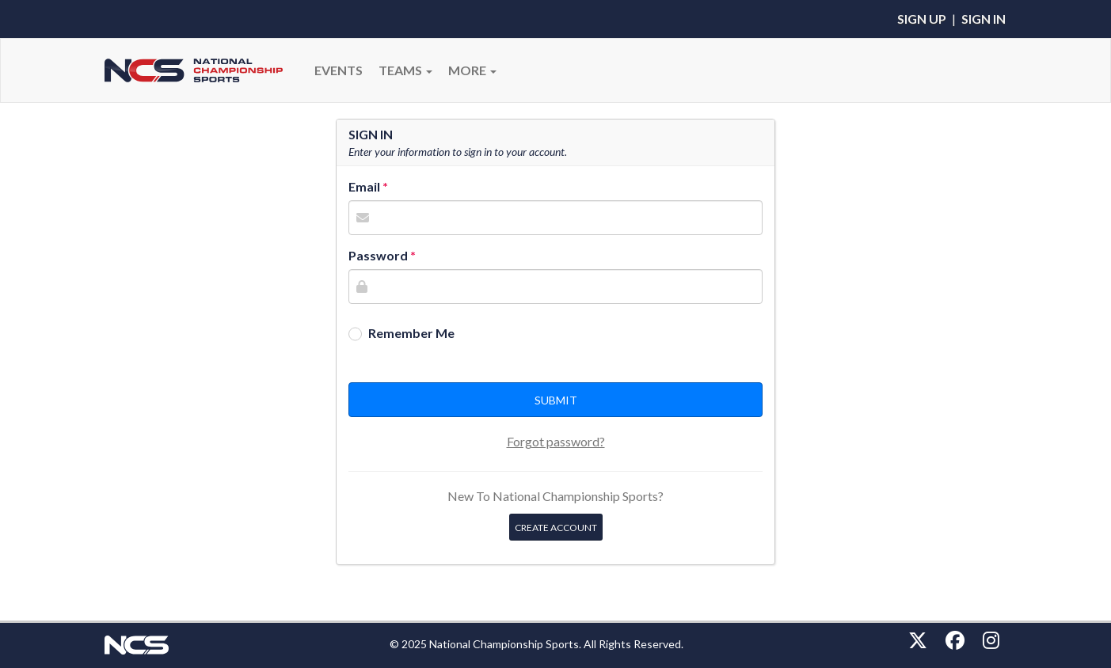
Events (338, 70)
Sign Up (921, 18)
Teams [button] (405, 70)
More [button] (472, 70)
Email (364, 186)
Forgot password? (556, 441)
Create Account (556, 527)
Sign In (983, 18)
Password (378, 255)
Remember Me (411, 332)
